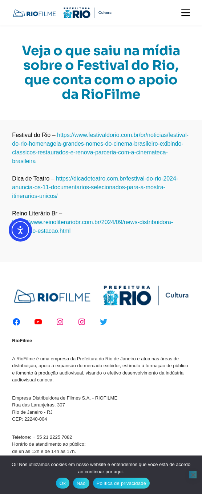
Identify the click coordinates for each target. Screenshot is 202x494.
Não (81, 483)
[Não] (193, 474)
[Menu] (185, 12)
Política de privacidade (121, 483)
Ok (63, 483)
